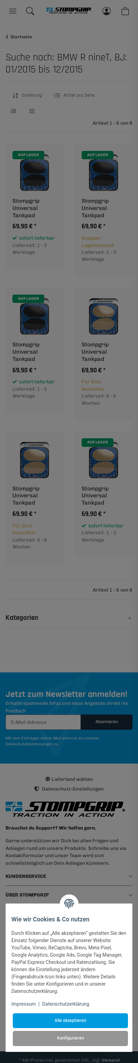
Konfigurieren (70, 1038)
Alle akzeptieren (70, 1020)
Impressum (23, 1004)
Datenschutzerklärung (65, 1004)
